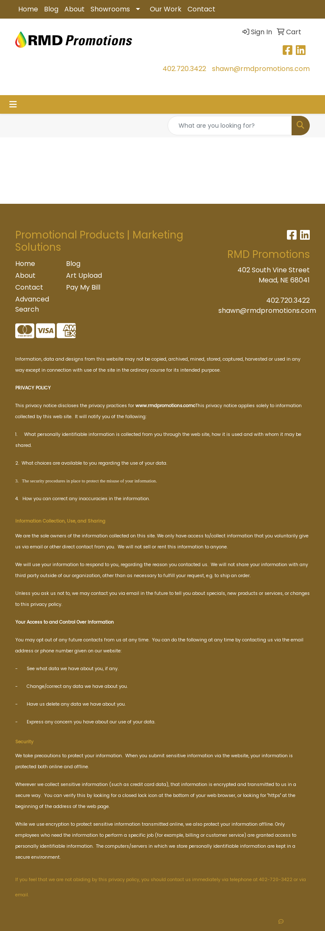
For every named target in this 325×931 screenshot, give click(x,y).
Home (28, 9)
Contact (201, 9)
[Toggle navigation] (13, 104)
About (74, 9)
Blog (51, 9)
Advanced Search (32, 304)
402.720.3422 (184, 69)
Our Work (166, 9)
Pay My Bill (83, 287)
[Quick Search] (230, 125)
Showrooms (110, 9)
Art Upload (84, 275)
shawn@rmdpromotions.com (261, 69)
